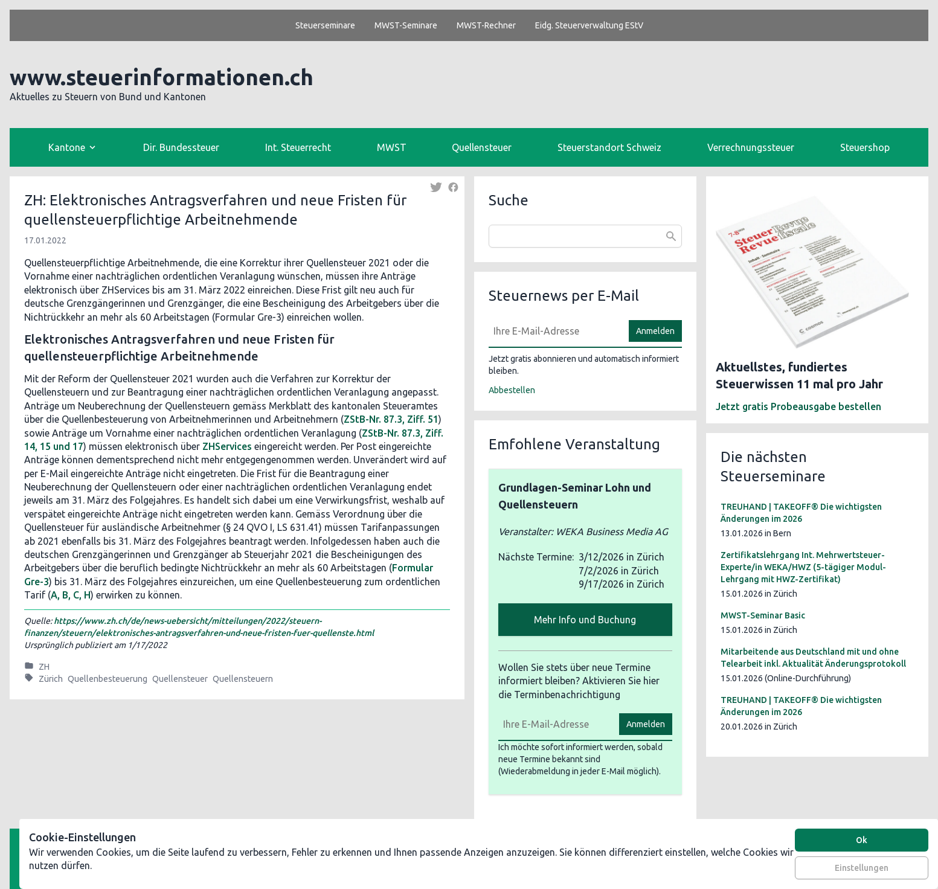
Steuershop (865, 147)
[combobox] (585, 236)
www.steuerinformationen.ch (161, 77)
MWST (391, 147)
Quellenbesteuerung (107, 679)
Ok (861, 840)
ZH (44, 667)
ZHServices (227, 446)
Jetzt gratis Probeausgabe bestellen (798, 406)
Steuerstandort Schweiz (609, 147)
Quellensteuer (482, 147)
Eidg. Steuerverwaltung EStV (589, 25)
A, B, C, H (71, 594)
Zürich (51, 679)
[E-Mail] (555, 331)
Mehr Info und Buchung (585, 619)
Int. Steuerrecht (298, 147)
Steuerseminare (325, 25)
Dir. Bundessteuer (181, 147)
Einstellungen (861, 868)
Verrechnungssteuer (750, 147)
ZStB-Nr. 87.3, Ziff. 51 (391, 419)
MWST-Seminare (405, 25)
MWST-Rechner (486, 25)
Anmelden (655, 331)
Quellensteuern (243, 679)
